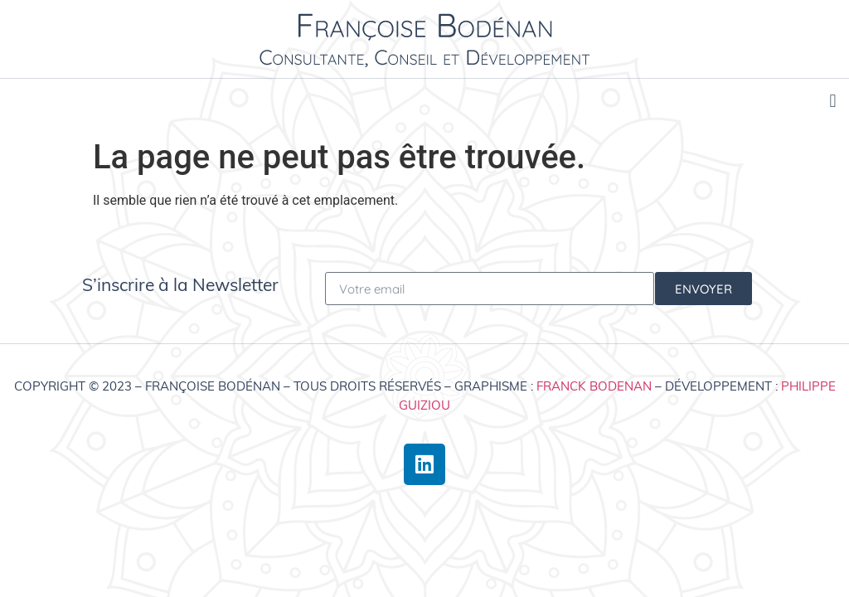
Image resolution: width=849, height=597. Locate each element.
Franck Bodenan (594, 386)
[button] (833, 100)
